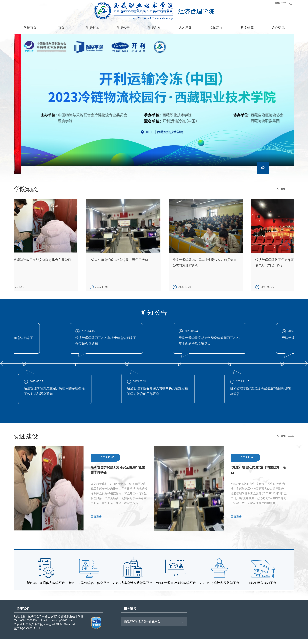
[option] (154, 104)
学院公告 (123, 27)
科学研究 (247, 27)
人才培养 (185, 27)
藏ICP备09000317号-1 (27, 628)
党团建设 (216, 27)
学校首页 (30, 27)
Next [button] (306, 364)
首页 (61, 27)
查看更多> (97, 516)
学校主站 (280, 3)
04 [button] (287, 168)
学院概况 (92, 27)
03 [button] (275, 168)
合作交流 (278, 27)
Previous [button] (1, 364)
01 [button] (250, 168)
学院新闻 (154, 27)
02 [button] (263, 168)
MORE (281, 189)
